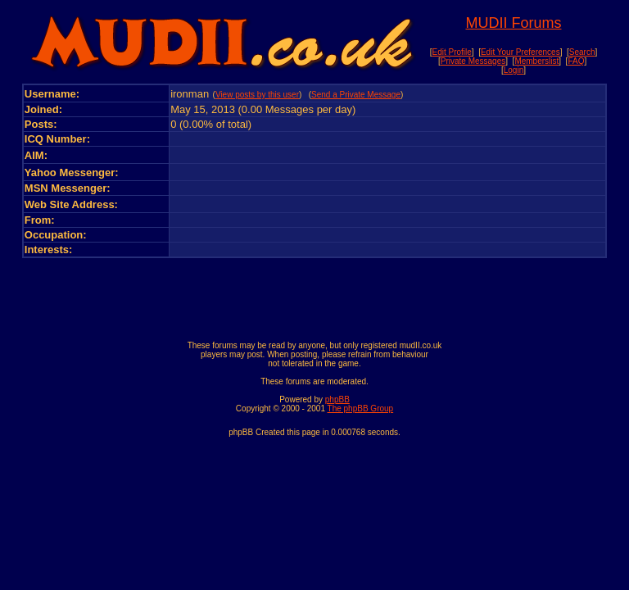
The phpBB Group (361, 408)
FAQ (576, 61)
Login (513, 70)
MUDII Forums (513, 23)
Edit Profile (451, 52)
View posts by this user (257, 94)
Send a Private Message (355, 94)
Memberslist (536, 61)
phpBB (337, 399)
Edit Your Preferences (520, 52)
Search (582, 52)
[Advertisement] (314, 295)
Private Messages (473, 61)
